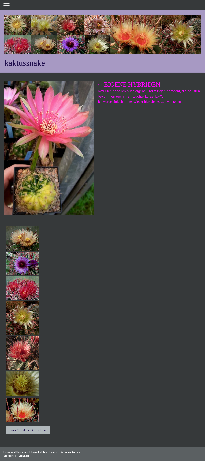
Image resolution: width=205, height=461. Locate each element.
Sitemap (53, 452)
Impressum (9, 452)
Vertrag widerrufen (71, 452)
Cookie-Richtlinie (39, 452)
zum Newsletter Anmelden (28, 430)
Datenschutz (22, 452)
